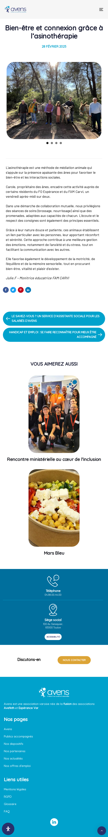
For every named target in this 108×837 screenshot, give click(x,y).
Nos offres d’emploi (17, 766)
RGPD (8, 796)
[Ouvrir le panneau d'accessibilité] (8, 829)
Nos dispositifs (13, 744)
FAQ (7, 811)
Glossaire (10, 804)
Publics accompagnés (18, 736)
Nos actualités (13, 758)
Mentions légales (15, 789)
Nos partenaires (14, 751)
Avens (8, 729)
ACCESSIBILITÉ (53, 637)
